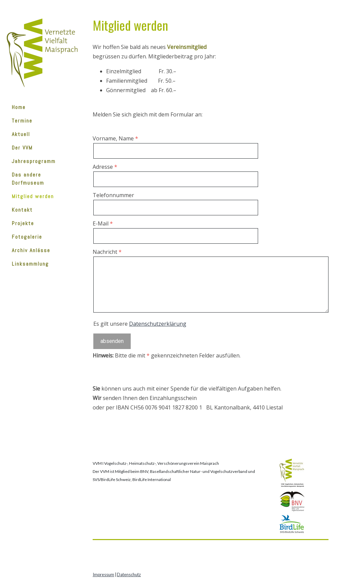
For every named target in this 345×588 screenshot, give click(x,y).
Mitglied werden (33, 196)
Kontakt (22, 209)
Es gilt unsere (139, 323)
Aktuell (21, 134)
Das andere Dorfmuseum (28, 178)
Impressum (103, 574)
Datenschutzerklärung (157, 323)
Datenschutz (129, 574)
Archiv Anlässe (31, 250)
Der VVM (22, 147)
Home (19, 107)
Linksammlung (30, 263)
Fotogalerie (27, 236)
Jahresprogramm (34, 161)
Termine (22, 120)
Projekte (23, 223)
